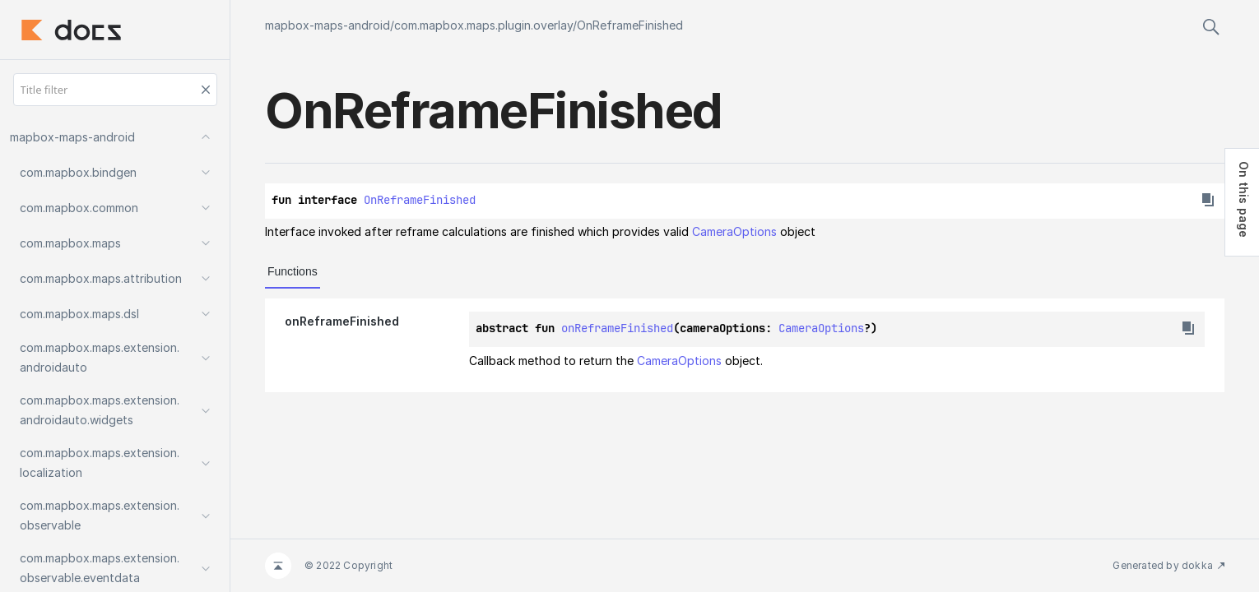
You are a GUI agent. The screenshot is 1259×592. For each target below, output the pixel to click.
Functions (292, 271)
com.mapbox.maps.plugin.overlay (483, 25)
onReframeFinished (617, 328)
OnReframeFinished (630, 25)
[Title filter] (115, 89)
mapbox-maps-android (327, 25)
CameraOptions (734, 231)
